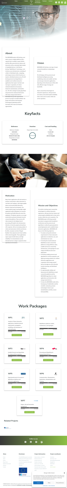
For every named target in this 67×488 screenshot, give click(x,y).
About (4, 458)
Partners (4, 465)
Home (5, 10)
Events (4, 460)
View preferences (60, 482)
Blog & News (5, 462)
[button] (64, 473)
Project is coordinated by (12, 485)
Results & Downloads (7, 463)
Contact (4, 467)
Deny (49, 482)
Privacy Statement (51, 485)
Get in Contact (52, 467)
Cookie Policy (45, 485)
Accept (38, 482)
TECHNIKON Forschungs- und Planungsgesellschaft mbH (27, 485)
